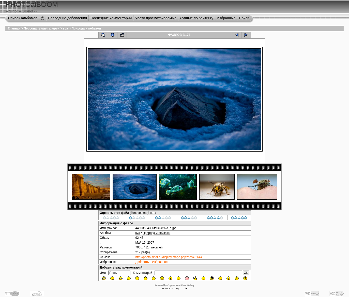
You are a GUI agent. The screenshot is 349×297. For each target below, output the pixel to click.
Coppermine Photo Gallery (180, 285)
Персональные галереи (41, 28)
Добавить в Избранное (151, 262)
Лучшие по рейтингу (196, 18)
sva (65, 28)
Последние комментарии (111, 18)
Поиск (244, 18)
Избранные (226, 18)
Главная (14, 28)
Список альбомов (22, 18)
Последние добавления (67, 18)
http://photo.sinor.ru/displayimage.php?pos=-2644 (168, 257)
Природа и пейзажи (86, 28)
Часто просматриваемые (155, 18)
